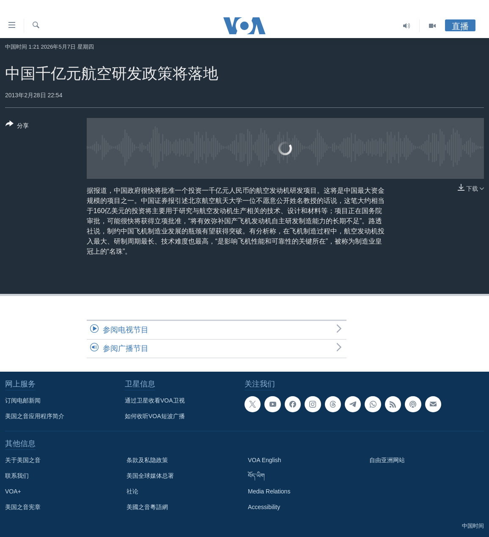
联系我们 (17, 475)
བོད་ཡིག (256, 475)
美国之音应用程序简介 (34, 416)
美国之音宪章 (23, 507)
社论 (132, 491)
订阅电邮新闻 (23, 400)
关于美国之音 (23, 460)
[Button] (17, 126)
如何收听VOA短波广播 (155, 416)
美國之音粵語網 (147, 507)
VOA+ (13, 491)
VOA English (264, 460)
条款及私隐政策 (147, 460)
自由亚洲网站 (387, 460)
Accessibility (264, 507)
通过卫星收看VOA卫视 (155, 400)
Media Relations (269, 491)
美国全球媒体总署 (150, 475)
